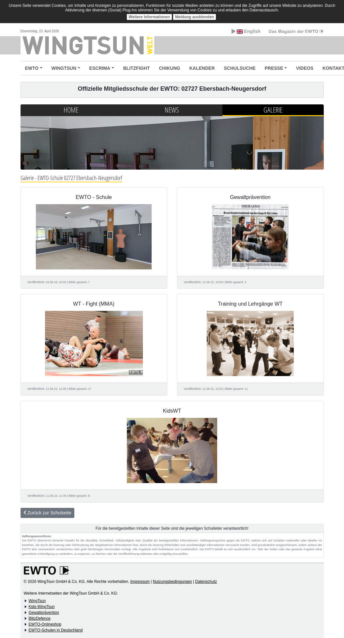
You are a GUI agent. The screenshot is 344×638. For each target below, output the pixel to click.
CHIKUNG (169, 68)
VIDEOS (304, 68)
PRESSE (274, 68)
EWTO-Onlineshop (45, 624)
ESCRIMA (100, 68)
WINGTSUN (64, 68)
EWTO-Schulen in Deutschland (56, 630)
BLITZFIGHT (136, 68)
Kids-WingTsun (42, 606)
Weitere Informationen (149, 17)
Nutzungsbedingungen (172, 581)
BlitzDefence (40, 618)
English (246, 31)
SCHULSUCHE (240, 68)
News (172, 109)
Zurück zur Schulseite (47, 512)
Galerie (272, 109)
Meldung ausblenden (194, 17)
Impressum (140, 581)
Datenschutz (206, 581)
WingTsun (37, 601)
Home (71, 109)
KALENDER (202, 68)
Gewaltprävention (44, 612)
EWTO (32, 68)
